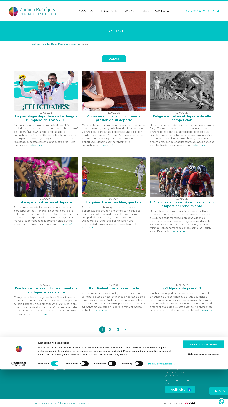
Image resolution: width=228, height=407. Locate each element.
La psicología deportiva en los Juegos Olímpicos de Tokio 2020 (46, 118)
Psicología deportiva (68, 44)
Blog (145, 10)
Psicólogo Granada (39, 44)
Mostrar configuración (160, 401)
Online (131, 10)
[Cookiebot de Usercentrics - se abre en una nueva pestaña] (19, 401)
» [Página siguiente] (126, 329)
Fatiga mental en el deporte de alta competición (182, 118)
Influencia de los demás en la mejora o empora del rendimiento (182, 204)
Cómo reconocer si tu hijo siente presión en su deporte (114, 118)
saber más (36, 145)
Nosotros (87, 10)
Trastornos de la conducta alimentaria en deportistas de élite (46, 290)
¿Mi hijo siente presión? (182, 288)
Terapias (105, 363)
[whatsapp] (221, 401)
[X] (208, 11)
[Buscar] (218, 11)
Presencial (110, 10)
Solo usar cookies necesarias (203, 391)
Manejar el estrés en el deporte (46, 202)
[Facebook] (204, 11)
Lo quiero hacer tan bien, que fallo (114, 202)
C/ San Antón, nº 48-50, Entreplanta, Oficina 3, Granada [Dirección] (142, 361)
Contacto (162, 10)
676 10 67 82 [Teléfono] (193, 11)
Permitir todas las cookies (203, 382)
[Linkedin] (213, 11)
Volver (114, 59)
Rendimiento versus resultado (114, 288)
